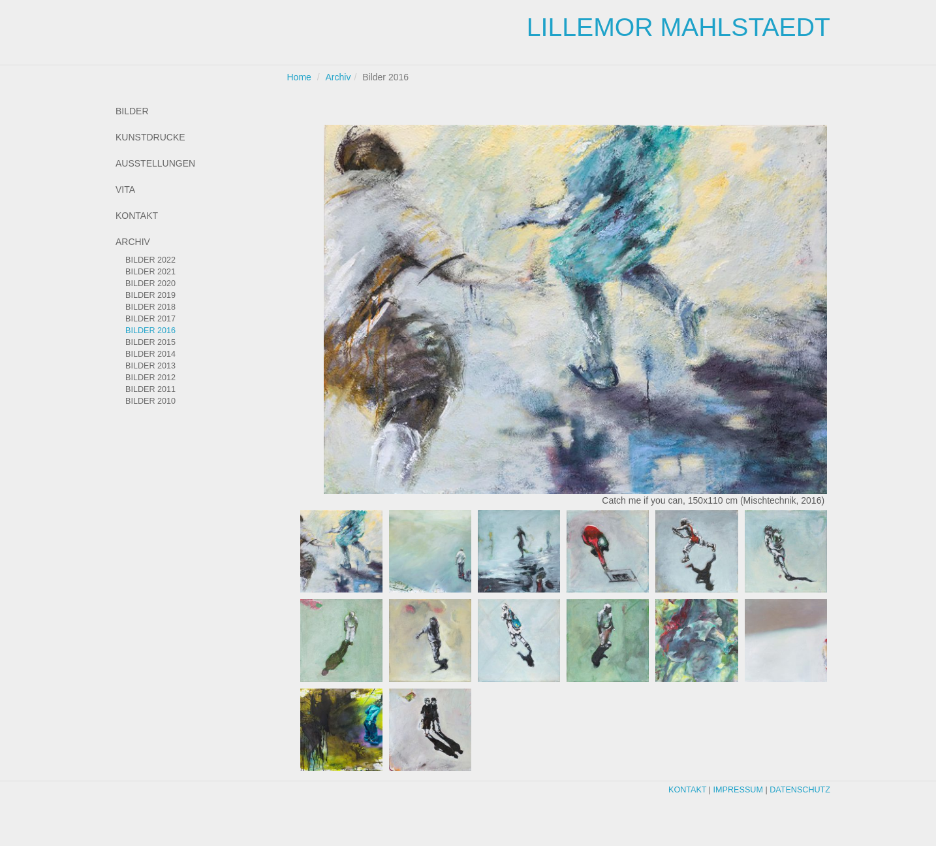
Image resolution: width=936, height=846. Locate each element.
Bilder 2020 (150, 283)
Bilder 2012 (150, 377)
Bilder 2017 (150, 318)
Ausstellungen (155, 163)
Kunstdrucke (150, 137)
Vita (125, 189)
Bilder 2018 (150, 307)
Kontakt (137, 215)
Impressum (738, 789)
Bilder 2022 (150, 260)
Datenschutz (800, 789)
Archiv (133, 241)
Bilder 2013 (150, 365)
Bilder (132, 111)
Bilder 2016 (150, 330)
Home (299, 77)
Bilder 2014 (150, 354)
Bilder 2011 (150, 389)
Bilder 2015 (150, 342)
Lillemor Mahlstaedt (678, 27)
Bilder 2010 (150, 401)
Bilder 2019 (150, 295)
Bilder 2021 (150, 271)
